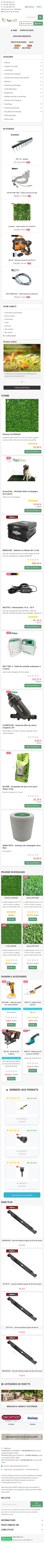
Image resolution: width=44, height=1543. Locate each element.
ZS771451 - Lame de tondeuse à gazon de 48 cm (22, 1327)
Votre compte (9, 306)
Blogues (18, 9)
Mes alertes (8, 332)
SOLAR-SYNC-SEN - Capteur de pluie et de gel (22, 193)
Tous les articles (22, 388)
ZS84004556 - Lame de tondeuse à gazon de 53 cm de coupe (22, 1240)
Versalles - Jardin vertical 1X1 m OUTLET (22, 226)
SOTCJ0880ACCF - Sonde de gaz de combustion (22, 294)
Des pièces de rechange (10, 11)
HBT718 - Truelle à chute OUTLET (33, 1004)
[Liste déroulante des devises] (39, 7)
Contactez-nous (7, 9)
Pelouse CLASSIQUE (12, 434)
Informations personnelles (13, 313)
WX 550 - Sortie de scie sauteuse (11, 1053)
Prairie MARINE (11, 946)
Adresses (8, 326)
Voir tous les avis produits (22, 1195)
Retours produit (10, 316)
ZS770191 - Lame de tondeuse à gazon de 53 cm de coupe (22, 1284)
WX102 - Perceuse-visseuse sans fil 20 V (22, 260)
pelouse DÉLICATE (33, 946)
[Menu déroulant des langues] (29, 7)
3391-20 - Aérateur (22, 159)
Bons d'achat (9, 329)
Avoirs (7, 322)
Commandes (9, 319)
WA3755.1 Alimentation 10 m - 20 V (18, 607)
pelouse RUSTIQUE (33, 898)
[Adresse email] (15, 1504)
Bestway (32, 1424)
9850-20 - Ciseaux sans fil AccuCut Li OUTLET (32, 1053)
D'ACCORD (36, 1504)
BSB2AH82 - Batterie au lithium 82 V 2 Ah (21, 550)
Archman (11, 1424)
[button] (22, 381)
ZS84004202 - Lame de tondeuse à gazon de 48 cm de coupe (22, 1371)
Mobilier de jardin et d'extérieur (22, 1406)
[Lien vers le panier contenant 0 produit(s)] (38, 24)
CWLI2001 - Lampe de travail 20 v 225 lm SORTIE (11, 1004)
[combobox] (34, 17)
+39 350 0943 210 (8, 2)
